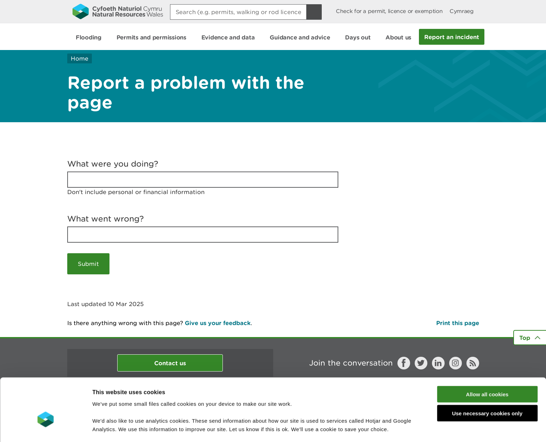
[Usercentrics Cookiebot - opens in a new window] (45, 428)
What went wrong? (105, 219)
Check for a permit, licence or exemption (389, 11)
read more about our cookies (152, 405)
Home (79, 58)
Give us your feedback (218, 322)
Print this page (457, 322)
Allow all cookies (487, 353)
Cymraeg (461, 11)
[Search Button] (314, 12)
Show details (373, 428)
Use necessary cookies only (487, 373)
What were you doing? (112, 164)
